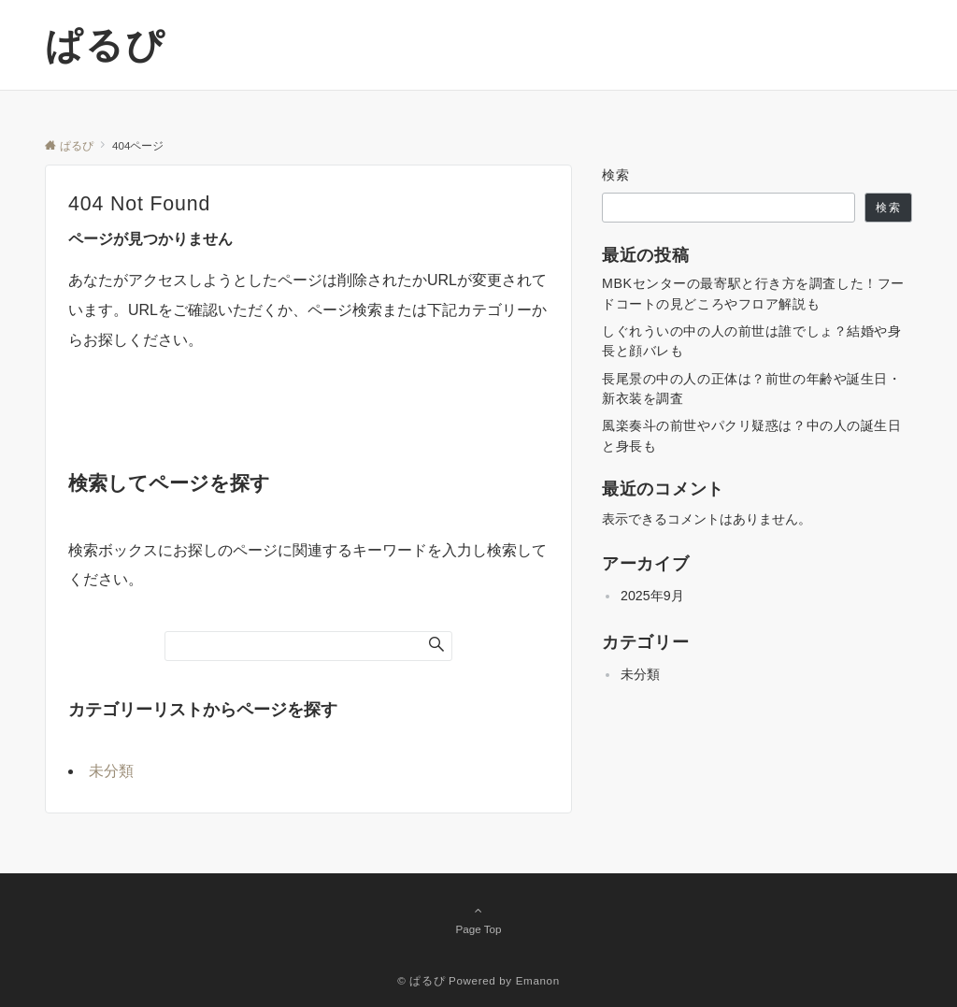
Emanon (538, 980)
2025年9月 (652, 595)
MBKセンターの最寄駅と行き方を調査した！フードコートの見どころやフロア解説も (753, 293)
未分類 (111, 771)
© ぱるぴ (421, 980)
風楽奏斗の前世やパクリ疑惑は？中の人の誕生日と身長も (752, 435)
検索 (616, 174)
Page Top (478, 919)
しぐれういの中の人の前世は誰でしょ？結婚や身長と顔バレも (752, 341)
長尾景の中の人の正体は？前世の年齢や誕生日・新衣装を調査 (752, 388)
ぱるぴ (105, 44)
